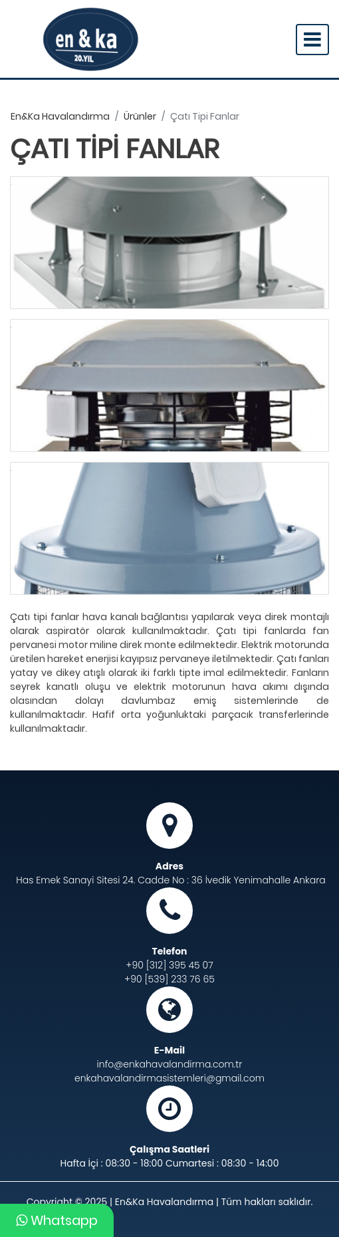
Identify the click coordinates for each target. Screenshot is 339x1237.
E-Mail (169, 1050)
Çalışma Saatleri (169, 1149)
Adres (169, 866)
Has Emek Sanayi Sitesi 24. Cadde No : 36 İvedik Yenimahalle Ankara (171, 880)
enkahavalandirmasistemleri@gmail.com (169, 1078)
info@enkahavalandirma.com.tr (170, 1064)
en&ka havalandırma (60, 116)
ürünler (140, 116)
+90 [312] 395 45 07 (169, 965)
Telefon (169, 951)
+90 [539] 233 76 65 (169, 979)
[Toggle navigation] (312, 39)
